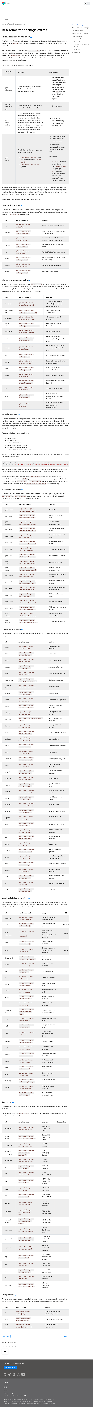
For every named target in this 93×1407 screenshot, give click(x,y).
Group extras (76, 52)
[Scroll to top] (5, 1351)
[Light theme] (85, 3)
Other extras (77, 49)
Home (4, 24)
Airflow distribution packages (80, 28)
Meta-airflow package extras (80, 33)
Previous (6, 1336)
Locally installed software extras (81, 45)
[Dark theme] (88, 3)
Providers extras (77, 36)
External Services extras (81, 42)
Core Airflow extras (77, 30)
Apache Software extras (81, 39)
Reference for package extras (15, 24)
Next (65, 1336)
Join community (10, 1367)
